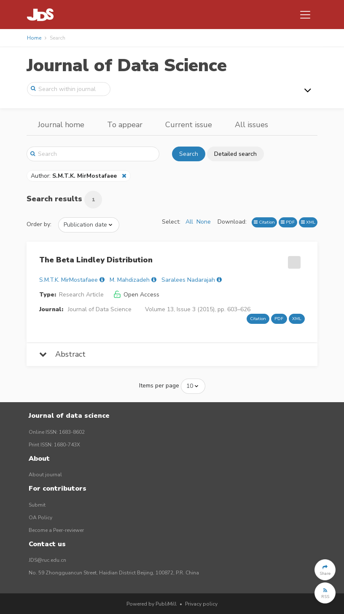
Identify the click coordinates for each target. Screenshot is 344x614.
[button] (325, 569)
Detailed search (235, 154)
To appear (124, 125)
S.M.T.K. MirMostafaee (68, 280)
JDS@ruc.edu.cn (47, 560)
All (189, 222)
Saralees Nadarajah (188, 280)
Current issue (188, 125)
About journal (45, 474)
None (203, 222)
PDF (288, 222)
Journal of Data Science (127, 65)
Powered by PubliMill (151, 604)
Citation (264, 222)
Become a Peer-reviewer (56, 530)
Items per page (159, 386)
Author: (74, 176)
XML (308, 222)
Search (188, 154)
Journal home (61, 125)
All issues (251, 125)
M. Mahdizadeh (130, 280)
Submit (37, 505)
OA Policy (40, 517)
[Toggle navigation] (305, 14)
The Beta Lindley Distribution (96, 260)
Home (34, 38)
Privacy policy (201, 604)
